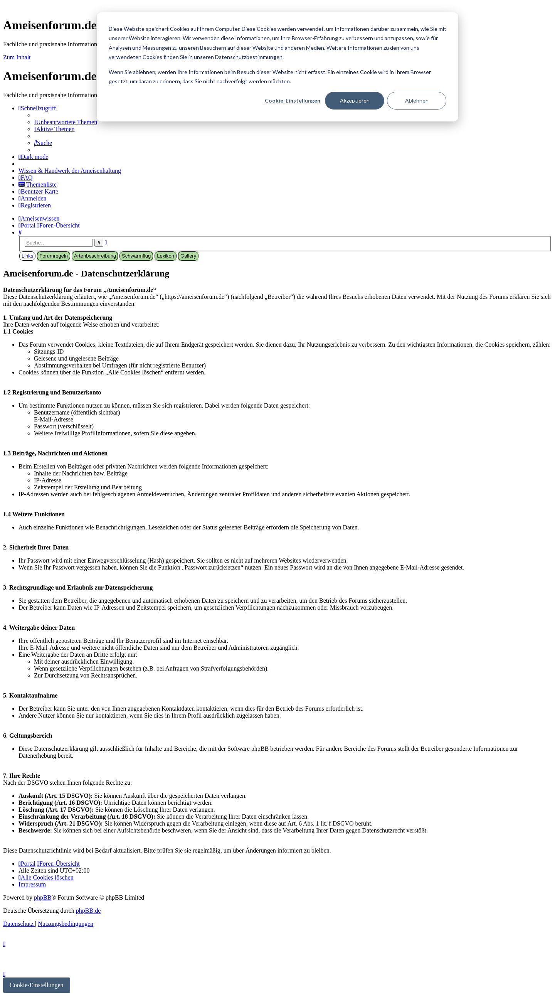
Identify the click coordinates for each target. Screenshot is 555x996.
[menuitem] (65, 122)
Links (27, 256)
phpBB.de (88, 910)
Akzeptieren (355, 100)
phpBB (42, 897)
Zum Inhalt (17, 57)
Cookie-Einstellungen (292, 100)
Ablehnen (417, 100)
